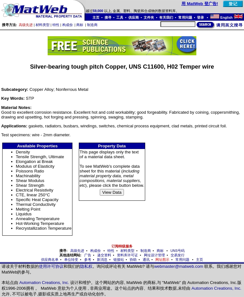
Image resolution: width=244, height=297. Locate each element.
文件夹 (149, 17)
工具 (119, 17)
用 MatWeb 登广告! (199, 3)
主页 (95, 17)
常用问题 (185, 17)
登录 (201, 17)
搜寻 (108, 17)
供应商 (133, 17)
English (226, 17)
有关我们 (166, 17)
